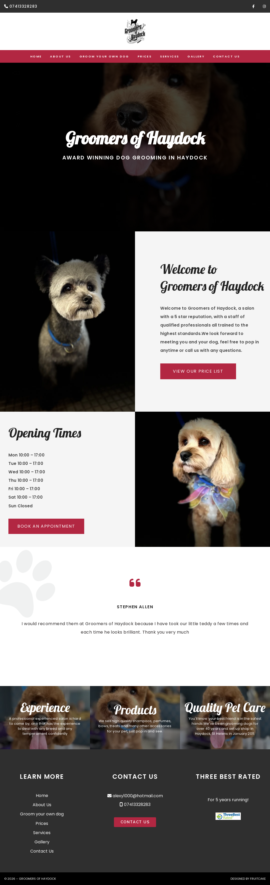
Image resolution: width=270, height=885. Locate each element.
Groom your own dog (42, 814)
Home (42, 795)
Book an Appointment (46, 526)
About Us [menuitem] (60, 56)
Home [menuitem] (36, 56)
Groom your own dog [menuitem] (104, 56)
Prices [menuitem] (145, 56)
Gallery (41, 842)
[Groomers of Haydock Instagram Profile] (264, 6)
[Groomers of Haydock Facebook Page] (253, 6)
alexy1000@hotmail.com (138, 796)
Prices (42, 823)
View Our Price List (198, 371)
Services (42, 833)
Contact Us (42, 851)
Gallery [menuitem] (195, 56)
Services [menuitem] (169, 56)
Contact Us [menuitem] (226, 56)
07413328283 (23, 6)
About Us (42, 805)
